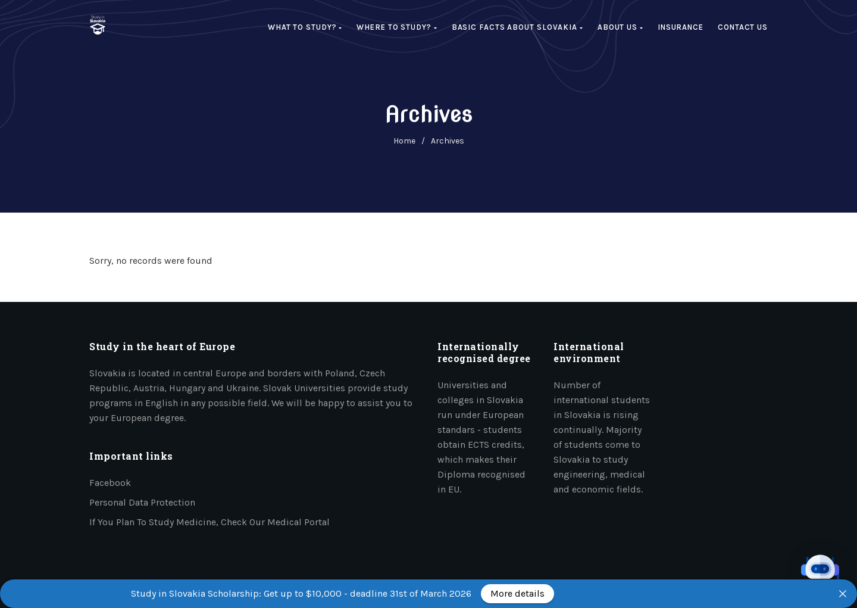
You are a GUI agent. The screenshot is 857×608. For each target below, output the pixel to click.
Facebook (110, 482)
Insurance (680, 27)
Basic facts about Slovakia (517, 27)
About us (620, 27)
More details (517, 593)
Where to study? (396, 27)
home (404, 141)
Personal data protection (142, 502)
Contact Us (743, 27)
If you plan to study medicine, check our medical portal (209, 522)
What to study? (305, 27)
